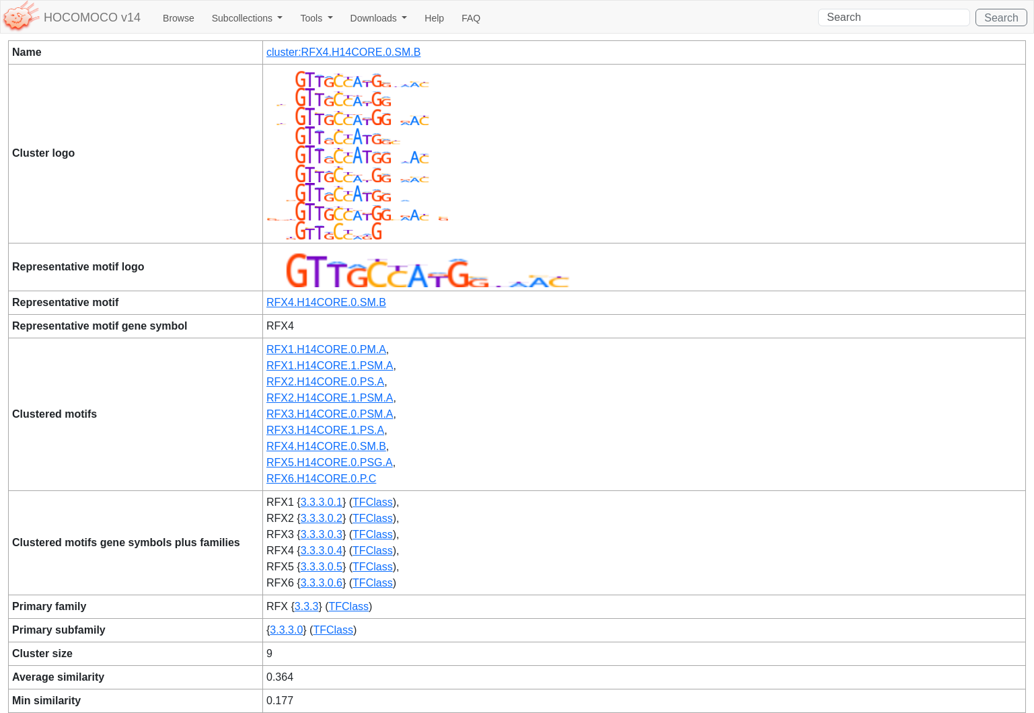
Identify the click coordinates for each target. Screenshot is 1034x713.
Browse (178, 18)
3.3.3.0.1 (321, 502)
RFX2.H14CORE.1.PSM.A (330, 398)
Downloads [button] (375, 18)
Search (1001, 18)
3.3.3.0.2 (321, 518)
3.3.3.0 (286, 630)
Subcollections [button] (243, 18)
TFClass (373, 502)
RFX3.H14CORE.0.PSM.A (330, 414)
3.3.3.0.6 (321, 583)
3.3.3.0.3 (321, 534)
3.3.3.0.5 (321, 566)
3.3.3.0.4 (321, 550)
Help (434, 18)
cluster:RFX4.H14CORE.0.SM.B (343, 52)
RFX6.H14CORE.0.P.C (321, 478)
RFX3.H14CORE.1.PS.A (325, 430)
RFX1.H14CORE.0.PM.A (326, 349)
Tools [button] (312, 18)
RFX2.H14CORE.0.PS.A (325, 381)
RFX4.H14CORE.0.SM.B (326, 302)
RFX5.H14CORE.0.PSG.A (329, 462)
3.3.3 (307, 606)
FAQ (470, 18)
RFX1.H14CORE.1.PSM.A (330, 365)
